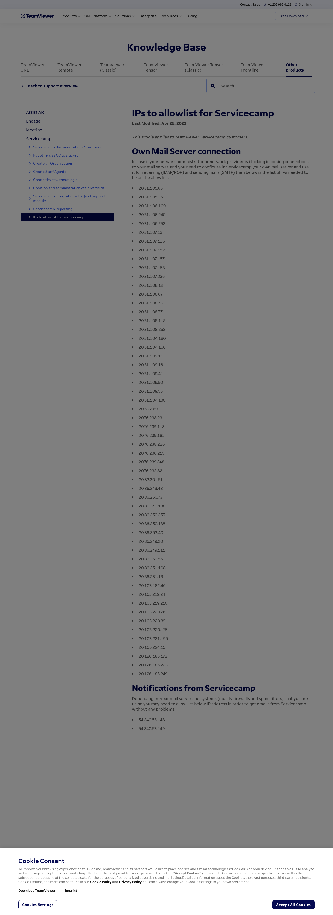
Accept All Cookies (293, 904)
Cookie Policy (100, 881)
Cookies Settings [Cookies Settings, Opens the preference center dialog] (38, 904)
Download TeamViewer (37, 890)
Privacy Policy (130, 881)
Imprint (71, 890)
